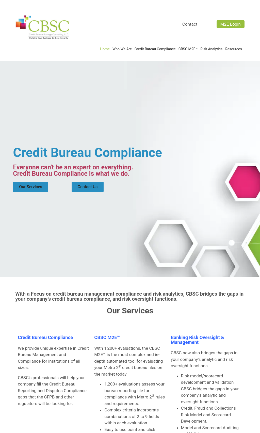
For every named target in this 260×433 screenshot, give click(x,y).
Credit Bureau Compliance (155, 49)
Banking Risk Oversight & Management (197, 340)
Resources (235, 49)
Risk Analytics (211, 49)
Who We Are (122, 49)
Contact (189, 24)
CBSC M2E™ (188, 49)
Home (105, 49)
